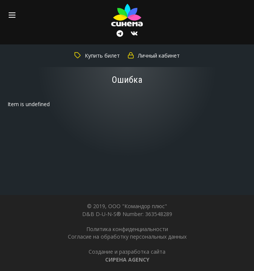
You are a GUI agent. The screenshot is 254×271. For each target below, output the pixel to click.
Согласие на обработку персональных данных (127, 236)
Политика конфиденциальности (127, 229)
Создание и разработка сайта (127, 255)
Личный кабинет (153, 55)
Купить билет (97, 55)
